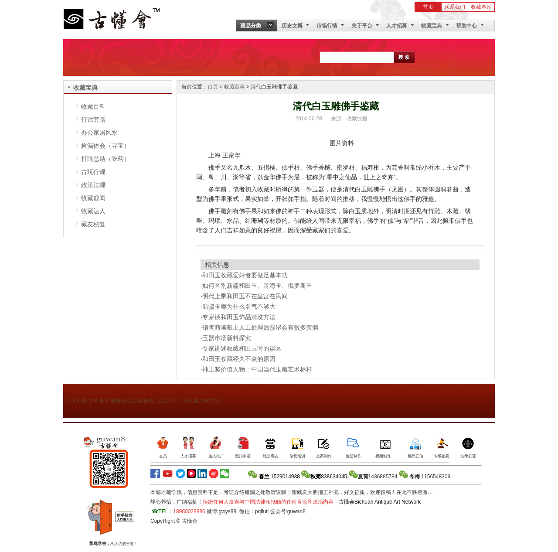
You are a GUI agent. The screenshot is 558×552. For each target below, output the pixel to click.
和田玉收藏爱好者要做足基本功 (245, 275)
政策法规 (93, 184)
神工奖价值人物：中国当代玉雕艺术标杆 (257, 369)
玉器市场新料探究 (226, 337)
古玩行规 (93, 171)
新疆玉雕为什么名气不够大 (239, 306)
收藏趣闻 (93, 197)
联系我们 (454, 7)
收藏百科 (93, 106)
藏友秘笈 (93, 224)
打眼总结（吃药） (105, 158)
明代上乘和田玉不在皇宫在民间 (245, 296)
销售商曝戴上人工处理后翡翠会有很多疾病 (260, 327)
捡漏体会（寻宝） (105, 145)
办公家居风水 (99, 132)
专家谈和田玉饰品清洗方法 (239, 316)
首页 (428, 7)
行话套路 (93, 119)
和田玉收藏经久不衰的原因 (239, 358)
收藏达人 (93, 211)
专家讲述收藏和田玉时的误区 (242, 348)
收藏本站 (481, 7)
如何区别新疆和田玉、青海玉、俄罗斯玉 (257, 285)
